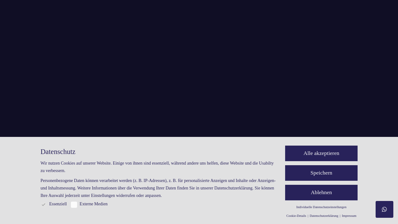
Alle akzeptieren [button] (321, 153)
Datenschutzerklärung (233, 188)
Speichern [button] (321, 173)
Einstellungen (103, 195)
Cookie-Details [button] (296, 215)
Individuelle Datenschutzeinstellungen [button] (321, 207)
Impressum (349, 215)
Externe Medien (89, 204)
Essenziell (53, 204)
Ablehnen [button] (321, 192)
